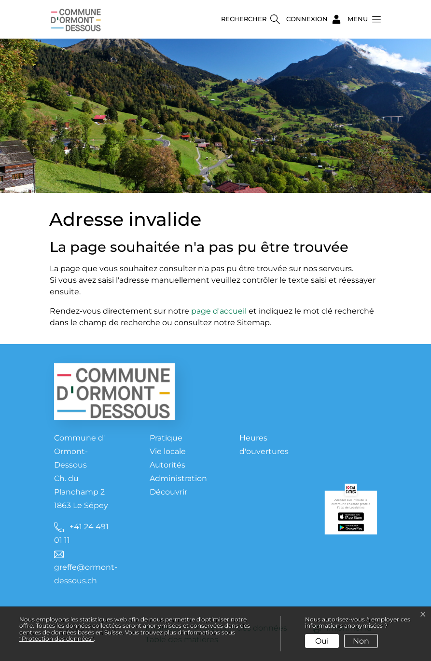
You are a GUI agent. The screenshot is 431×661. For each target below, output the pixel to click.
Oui (322, 641)
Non (361, 641)
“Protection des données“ (56, 638)
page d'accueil (219, 311)
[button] (361, 19)
